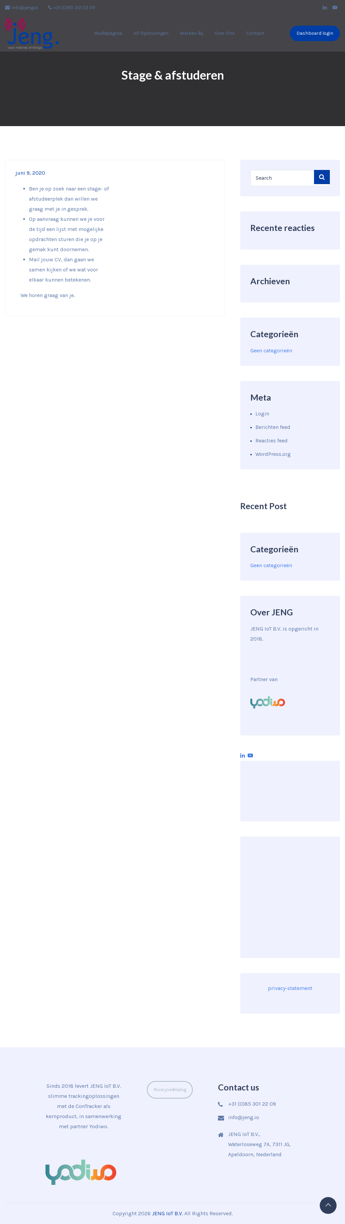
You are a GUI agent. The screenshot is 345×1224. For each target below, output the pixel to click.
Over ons (225, 33)
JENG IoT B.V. (167, 1213)
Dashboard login (314, 33)
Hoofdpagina (108, 33)
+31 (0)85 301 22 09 (71, 7)
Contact (255, 33)
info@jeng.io (21, 7)
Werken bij (191, 33)
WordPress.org (273, 454)
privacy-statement (290, 988)
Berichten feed (272, 427)
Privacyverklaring (170, 1089)
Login (262, 413)
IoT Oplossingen (150, 33)
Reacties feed (271, 440)
